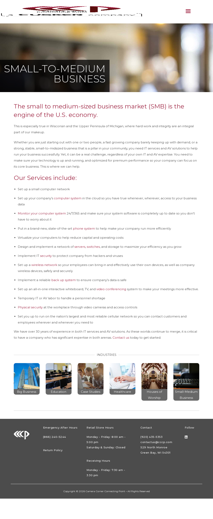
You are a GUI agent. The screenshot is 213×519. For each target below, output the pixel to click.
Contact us (121, 337)
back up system (63, 280)
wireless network (44, 265)
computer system (67, 198)
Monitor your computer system (42, 213)
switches (93, 247)
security (46, 256)
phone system (84, 228)
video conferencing (111, 289)
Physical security (30, 307)
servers (79, 247)
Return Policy (53, 450)
